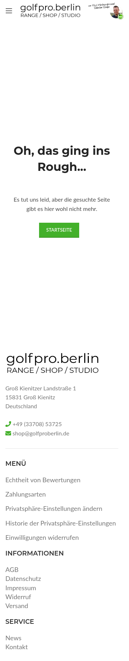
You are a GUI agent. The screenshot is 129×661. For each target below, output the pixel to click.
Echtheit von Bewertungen (43, 480)
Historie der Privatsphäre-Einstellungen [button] (60, 523)
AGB (12, 569)
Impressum (20, 588)
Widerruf (18, 597)
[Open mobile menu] (9, 11)
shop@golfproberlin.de (41, 433)
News (13, 638)
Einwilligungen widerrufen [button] (42, 537)
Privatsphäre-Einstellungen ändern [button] (53, 508)
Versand (16, 606)
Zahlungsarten (25, 494)
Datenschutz (23, 578)
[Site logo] (50, 10)
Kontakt (16, 647)
